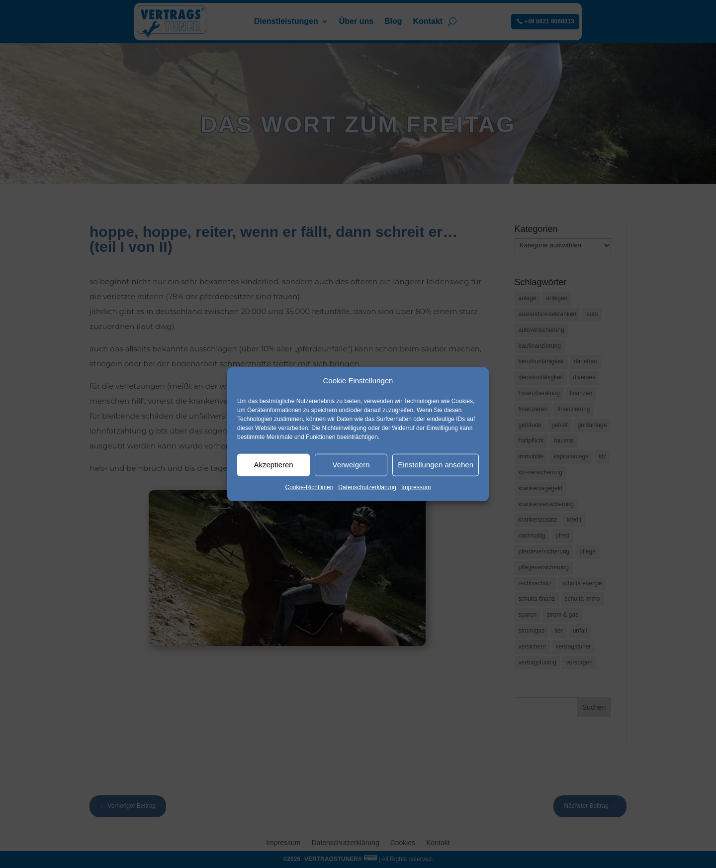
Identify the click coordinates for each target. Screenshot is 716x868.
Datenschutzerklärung (367, 487)
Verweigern (351, 464)
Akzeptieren (273, 464)
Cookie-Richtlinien (309, 487)
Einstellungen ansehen (435, 464)
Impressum (416, 487)
